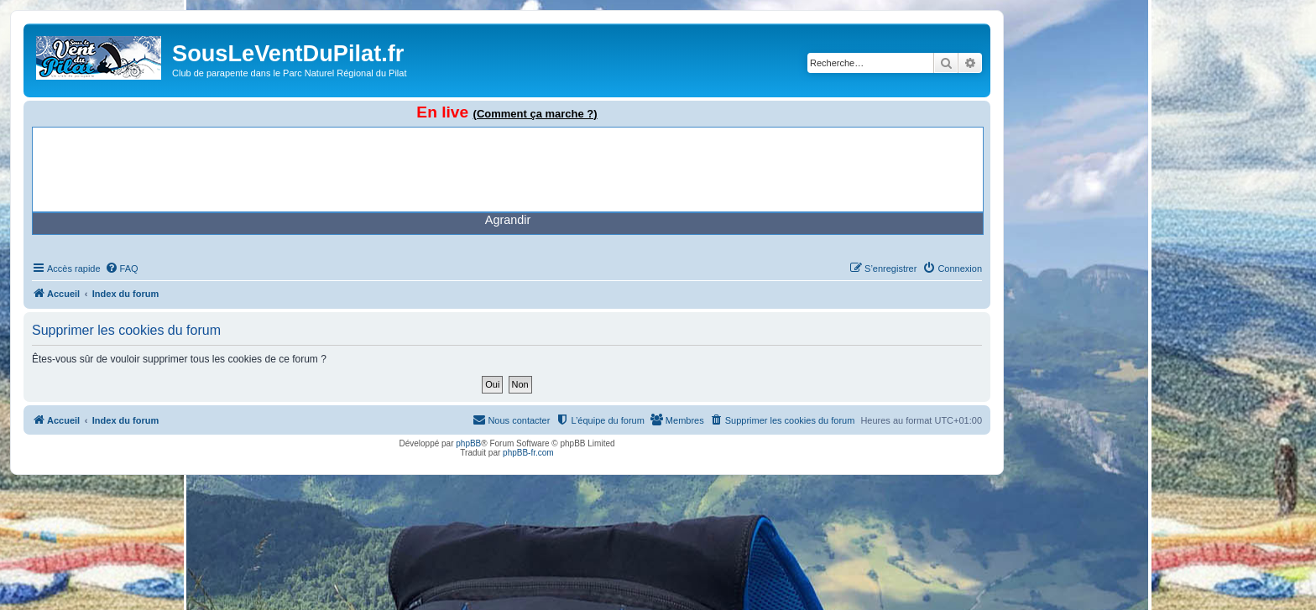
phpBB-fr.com (528, 452)
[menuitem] (121, 268)
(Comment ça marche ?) (535, 113)
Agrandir (507, 220)
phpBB (468, 443)
